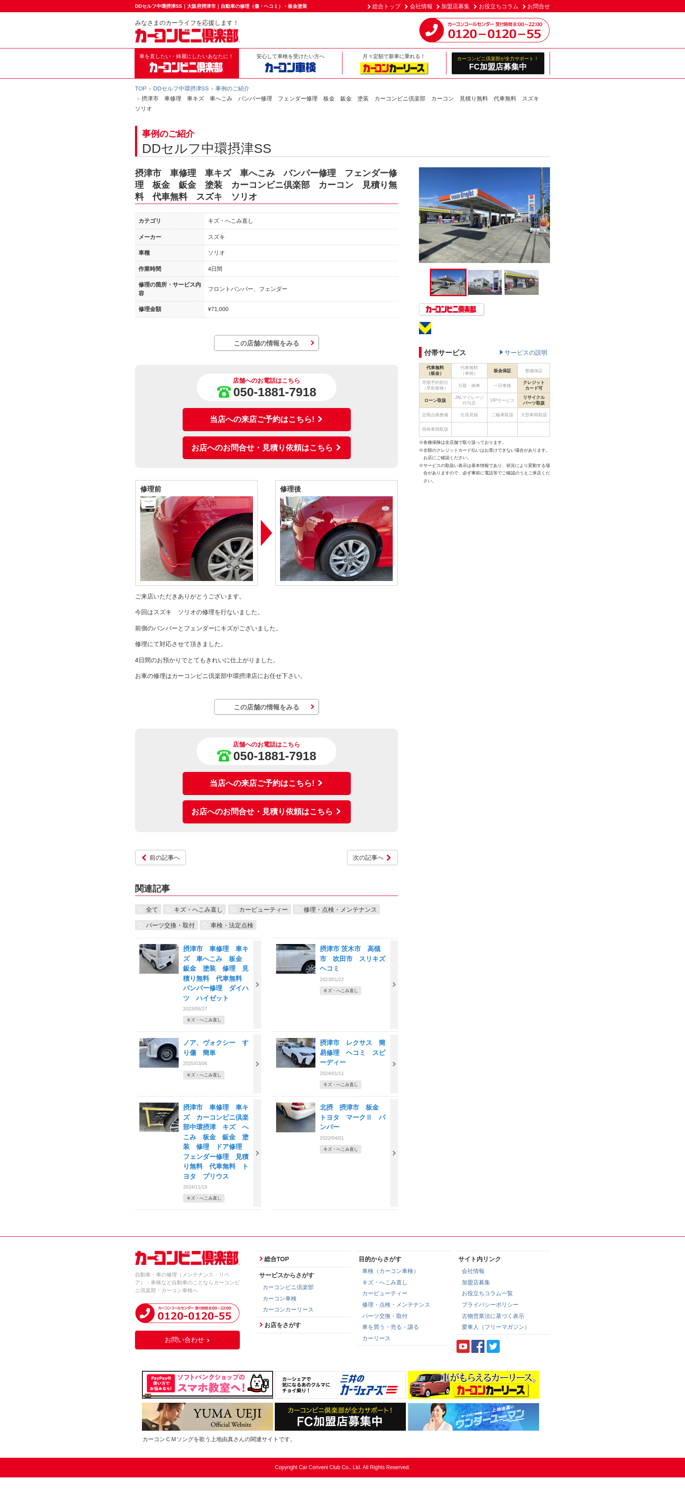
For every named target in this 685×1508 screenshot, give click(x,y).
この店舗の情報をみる (266, 343)
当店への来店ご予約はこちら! (266, 419)
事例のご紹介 (232, 88)
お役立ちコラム (499, 6)
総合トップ (386, 6)
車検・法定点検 (232, 924)
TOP (141, 88)
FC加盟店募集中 (498, 63)
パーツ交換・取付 (170, 924)
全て (152, 909)
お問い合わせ (187, 1339)
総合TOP (276, 1259)
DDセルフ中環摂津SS (181, 88)
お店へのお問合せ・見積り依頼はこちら (266, 447)
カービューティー (263, 909)
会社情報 (421, 6)
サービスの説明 (526, 352)
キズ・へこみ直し (198, 909)
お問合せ (538, 6)
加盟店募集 (455, 6)
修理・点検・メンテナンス (340, 909)
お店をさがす (282, 1324)
